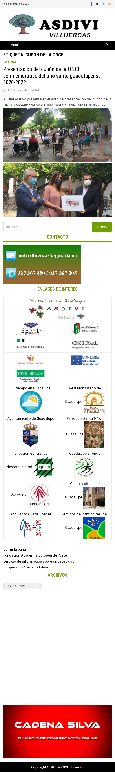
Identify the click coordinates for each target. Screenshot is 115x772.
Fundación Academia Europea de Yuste (35, 555)
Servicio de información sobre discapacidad (39, 561)
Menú (12, 45)
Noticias (9, 62)
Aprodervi (30, 494)
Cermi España (14, 549)
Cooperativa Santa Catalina (25, 567)
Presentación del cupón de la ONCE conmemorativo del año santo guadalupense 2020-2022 (52, 76)
